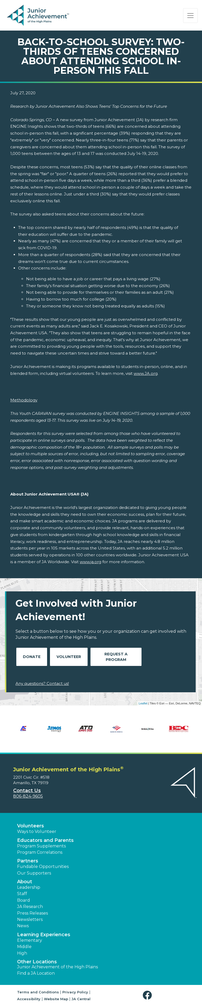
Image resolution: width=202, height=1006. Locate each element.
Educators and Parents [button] (45, 840)
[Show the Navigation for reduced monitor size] (190, 15)
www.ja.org (90, 561)
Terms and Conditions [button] (38, 992)
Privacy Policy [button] (75, 992)
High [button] (22, 953)
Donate (32, 656)
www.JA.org (146, 373)
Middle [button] (24, 946)
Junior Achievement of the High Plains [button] (57, 966)
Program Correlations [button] (39, 852)
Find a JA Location (36, 973)
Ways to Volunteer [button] (36, 831)
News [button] (23, 925)
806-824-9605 (28, 796)
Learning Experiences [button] (43, 934)
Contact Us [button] (27, 790)
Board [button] (23, 900)
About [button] (24, 881)
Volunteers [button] (30, 825)
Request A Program (116, 657)
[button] (148, 995)
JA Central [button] (81, 999)
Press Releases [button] (32, 913)
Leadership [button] (28, 887)
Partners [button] (27, 860)
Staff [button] (22, 893)
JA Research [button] (30, 906)
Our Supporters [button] (34, 873)
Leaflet (143, 703)
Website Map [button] (56, 999)
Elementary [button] (29, 940)
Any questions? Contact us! (42, 683)
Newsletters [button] (30, 919)
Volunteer (69, 656)
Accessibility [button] (29, 999)
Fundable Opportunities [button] (43, 866)
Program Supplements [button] (41, 845)
